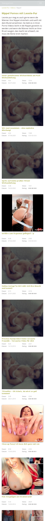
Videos (13, 8)
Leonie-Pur (5, 8)
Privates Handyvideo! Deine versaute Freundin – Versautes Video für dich (18, 340)
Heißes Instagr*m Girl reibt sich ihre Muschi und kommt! (21, 287)
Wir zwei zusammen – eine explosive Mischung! (18, 129)
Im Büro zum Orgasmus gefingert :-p (18, 233)
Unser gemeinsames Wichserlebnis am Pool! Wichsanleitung (21, 76)
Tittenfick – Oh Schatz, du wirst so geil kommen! (19, 392)
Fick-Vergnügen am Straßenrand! (17, 496)
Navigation (7, 3)
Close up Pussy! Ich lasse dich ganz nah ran (20, 444)
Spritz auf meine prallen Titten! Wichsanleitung (16, 182)
